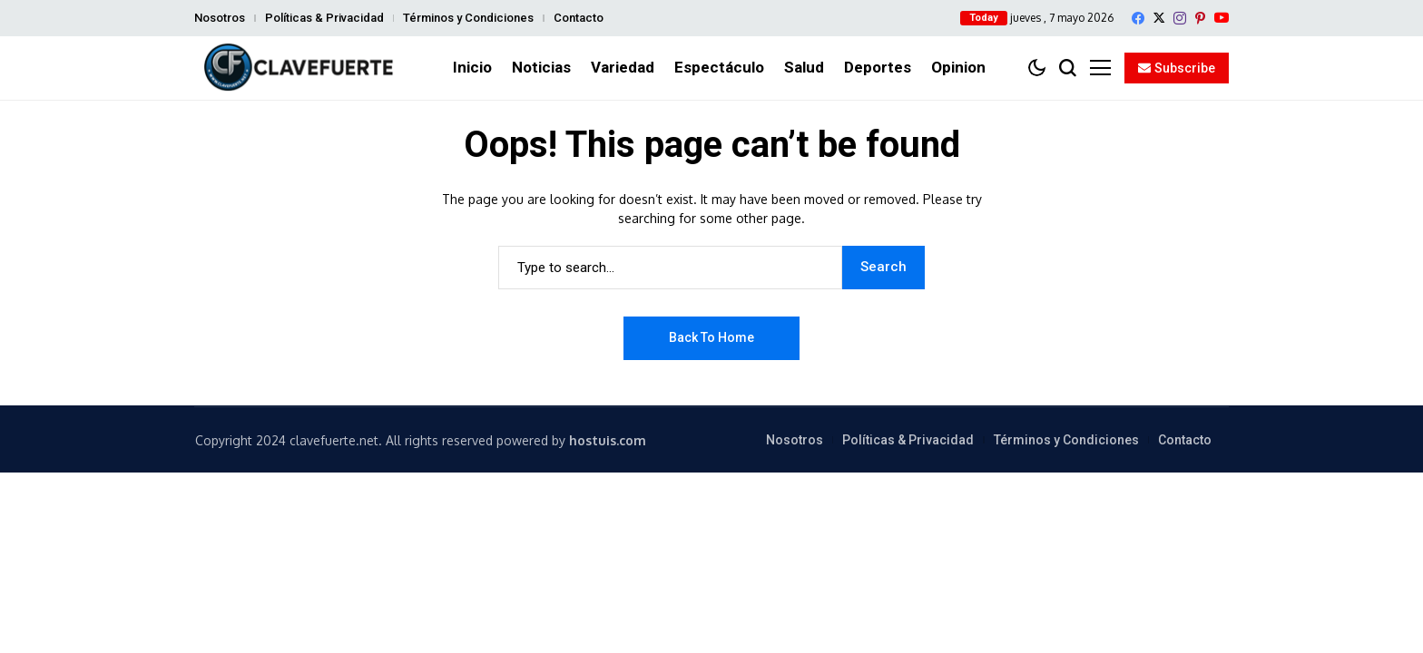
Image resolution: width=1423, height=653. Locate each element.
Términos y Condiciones (468, 17)
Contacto (579, 17)
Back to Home (711, 337)
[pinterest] (1200, 18)
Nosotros (219, 17)
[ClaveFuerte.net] (298, 68)
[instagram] (1179, 18)
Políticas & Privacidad (324, 17)
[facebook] (1138, 18)
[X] (1158, 18)
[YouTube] (1221, 18)
